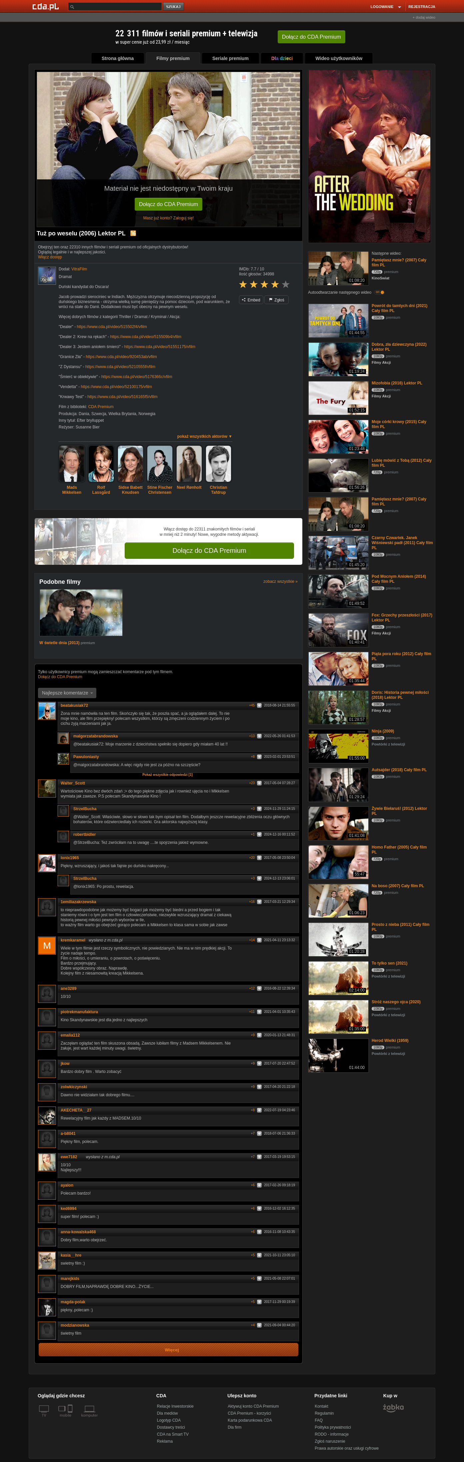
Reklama (165, 1441)
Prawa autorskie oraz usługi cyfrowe (347, 1448)
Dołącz (311, 37)
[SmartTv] (70, 1419)
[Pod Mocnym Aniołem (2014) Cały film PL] (338, 591)
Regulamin (324, 1413)
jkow (65, 1063)
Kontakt (321, 1406)
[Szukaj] (115, 6)
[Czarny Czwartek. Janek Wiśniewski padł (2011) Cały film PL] (338, 552)
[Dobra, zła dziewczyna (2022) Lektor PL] (338, 359)
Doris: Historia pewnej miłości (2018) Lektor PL (400, 695)
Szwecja (98, 413)
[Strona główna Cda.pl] (47, 6)
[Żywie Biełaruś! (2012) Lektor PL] (338, 823)
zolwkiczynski (74, 1087)
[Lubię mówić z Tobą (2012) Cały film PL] (338, 475)
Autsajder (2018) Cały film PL (399, 770)
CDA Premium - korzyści (249, 1413)
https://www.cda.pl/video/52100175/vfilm (116, 386)
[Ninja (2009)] (338, 746)
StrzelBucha (87, 809)
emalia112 (72, 1035)
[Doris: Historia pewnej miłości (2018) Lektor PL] (338, 707)
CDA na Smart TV (173, 1434)
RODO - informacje (332, 1434)
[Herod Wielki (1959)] (338, 1055)
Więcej (172, 1349)
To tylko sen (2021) (389, 963)
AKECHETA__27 (78, 1110)
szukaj (174, 6)
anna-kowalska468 (78, 1232)
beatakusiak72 (77, 705)
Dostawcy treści (171, 1427)
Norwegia (146, 413)
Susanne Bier (88, 427)
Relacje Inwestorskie (175, 1406)
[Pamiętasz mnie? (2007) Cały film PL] (338, 268)
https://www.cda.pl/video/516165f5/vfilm (122, 396)
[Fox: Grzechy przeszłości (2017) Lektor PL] (338, 629)
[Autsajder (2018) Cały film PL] (338, 784)
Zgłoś (276, 300)
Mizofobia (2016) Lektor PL (397, 383)
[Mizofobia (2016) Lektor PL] (338, 397)
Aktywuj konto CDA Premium (253, 1406)
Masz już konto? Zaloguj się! (168, 218)
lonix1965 (70, 858)
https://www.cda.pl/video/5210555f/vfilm (120, 366)
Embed (251, 300)
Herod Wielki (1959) (390, 1040)
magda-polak (73, 1302)
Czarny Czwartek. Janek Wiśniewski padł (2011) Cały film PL (402, 542)
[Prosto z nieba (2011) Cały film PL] (338, 939)
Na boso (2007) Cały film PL (398, 886)
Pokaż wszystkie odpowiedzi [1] (167, 775)
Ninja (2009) (383, 731)
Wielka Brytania (122, 413)
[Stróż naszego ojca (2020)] (338, 1016)
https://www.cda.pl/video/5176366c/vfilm (136, 376)
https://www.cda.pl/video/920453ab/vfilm (121, 356)
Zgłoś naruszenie (330, 1441)
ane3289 (68, 988)
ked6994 (68, 1208)
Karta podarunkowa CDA (250, 1420)
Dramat (65, 276)
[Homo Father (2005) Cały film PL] (338, 862)
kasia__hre (73, 1255)
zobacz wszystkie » (280, 581)
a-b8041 (68, 1133)
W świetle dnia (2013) (60, 642)
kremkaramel (73, 940)
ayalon (67, 1185)
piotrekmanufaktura (79, 1012)
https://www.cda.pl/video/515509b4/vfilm (145, 336)
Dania (84, 413)
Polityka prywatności (333, 1427)
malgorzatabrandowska (97, 736)
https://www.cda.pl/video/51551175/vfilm (159, 346)
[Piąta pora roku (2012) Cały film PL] (338, 668)
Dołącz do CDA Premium (168, 204)
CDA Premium (101, 406)
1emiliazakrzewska (78, 902)
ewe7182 (71, 1157)
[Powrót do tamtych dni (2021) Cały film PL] (338, 320)
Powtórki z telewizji (388, 744)
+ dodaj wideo (424, 17)
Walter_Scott (73, 783)
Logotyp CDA (169, 1420)
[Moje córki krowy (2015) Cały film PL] (338, 436)
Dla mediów (167, 1413)
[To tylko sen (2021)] (338, 978)
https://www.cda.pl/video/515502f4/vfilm (112, 326)
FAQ (319, 1420)
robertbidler (84, 834)
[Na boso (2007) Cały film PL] (338, 900)
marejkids (72, 1278)
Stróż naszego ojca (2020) (396, 1002)
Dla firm (234, 1427)
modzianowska (77, 1325)
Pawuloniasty (88, 757)
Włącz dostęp (50, 257)
